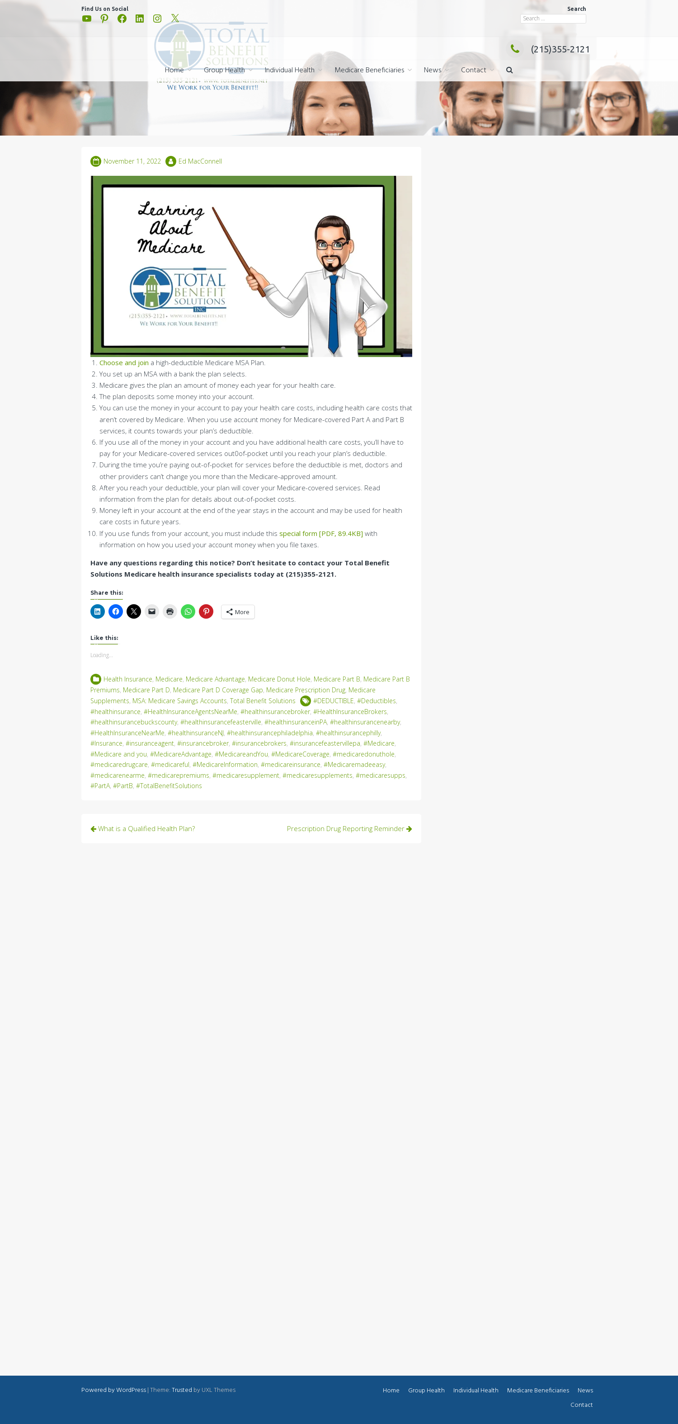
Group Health (224, 70)
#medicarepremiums (178, 775)
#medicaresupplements (317, 775)
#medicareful (170, 764)
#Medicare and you (118, 754)
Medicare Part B (337, 679)
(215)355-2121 (548, 49)
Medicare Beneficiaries (369, 70)
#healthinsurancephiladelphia (270, 732)
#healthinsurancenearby (365, 722)
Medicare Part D (146, 690)
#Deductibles (376, 700)
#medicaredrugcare (119, 764)
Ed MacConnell (200, 161)
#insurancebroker (203, 743)
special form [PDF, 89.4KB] (321, 533)
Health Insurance (128, 679)
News (432, 70)
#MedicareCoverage (300, 754)
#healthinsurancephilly (348, 732)
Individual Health (290, 70)
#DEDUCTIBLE (333, 700)
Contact (473, 70)
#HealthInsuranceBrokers (350, 711)
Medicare (169, 679)
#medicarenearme (117, 775)
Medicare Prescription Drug (305, 690)
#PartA (100, 785)
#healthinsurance (115, 711)
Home (174, 70)
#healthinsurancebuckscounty (133, 722)
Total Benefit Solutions (263, 700)
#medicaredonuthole (364, 754)
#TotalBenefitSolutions (169, 785)
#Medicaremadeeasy (354, 764)
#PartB (123, 785)
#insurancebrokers (259, 743)
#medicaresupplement (245, 775)
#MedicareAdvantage (181, 754)
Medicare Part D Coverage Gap (218, 690)
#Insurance (106, 743)
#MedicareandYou (241, 754)
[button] (509, 70)
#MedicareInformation (225, 764)
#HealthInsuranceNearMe (127, 732)
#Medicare (379, 743)
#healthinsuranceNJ (196, 732)
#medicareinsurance (290, 764)
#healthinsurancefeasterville (220, 722)
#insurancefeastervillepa (325, 743)
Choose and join (124, 362)
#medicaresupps (380, 775)
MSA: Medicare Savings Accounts (179, 700)
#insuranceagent (150, 743)
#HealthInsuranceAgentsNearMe (190, 711)
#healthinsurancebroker (275, 711)
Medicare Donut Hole (279, 679)
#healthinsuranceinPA (295, 722)
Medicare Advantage (215, 679)
